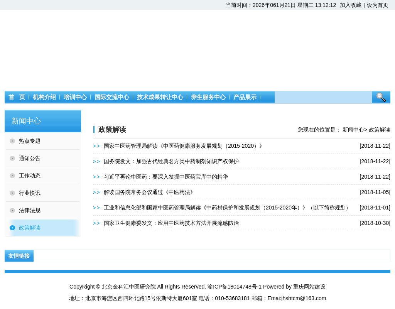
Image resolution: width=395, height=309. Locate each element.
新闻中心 (353, 130)
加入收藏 (350, 5)
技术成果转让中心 (160, 97)
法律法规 (30, 210)
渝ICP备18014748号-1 (235, 287)
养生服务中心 (208, 97)
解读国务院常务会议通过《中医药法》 (150, 192)
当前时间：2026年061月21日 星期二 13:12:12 (281, 5)
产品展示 (245, 97)
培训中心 (75, 97)
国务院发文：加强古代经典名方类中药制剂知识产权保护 (171, 161)
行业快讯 (30, 193)
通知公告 (30, 158)
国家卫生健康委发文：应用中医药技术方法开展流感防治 (171, 223)
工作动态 (30, 175)
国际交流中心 (112, 97)
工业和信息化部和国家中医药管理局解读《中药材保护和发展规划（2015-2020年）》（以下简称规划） (227, 207)
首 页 (16, 97)
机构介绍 (44, 97)
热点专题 (30, 141)
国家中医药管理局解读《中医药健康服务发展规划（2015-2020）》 (184, 146)
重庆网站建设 (309, 287)
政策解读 (30, 228)
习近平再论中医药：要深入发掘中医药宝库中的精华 (166, 177)
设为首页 (377, 5)
